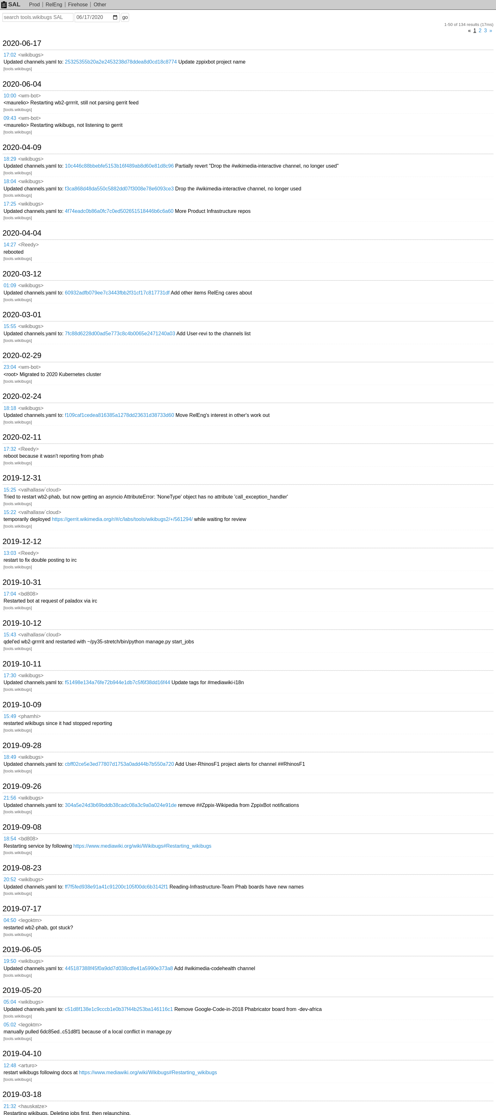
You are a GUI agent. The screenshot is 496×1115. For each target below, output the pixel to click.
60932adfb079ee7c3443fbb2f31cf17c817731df (117, 292)
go (125, 17)
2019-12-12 (22, 541)
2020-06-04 (22, 84)
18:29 (9, 159)
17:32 (9, 449)
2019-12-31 (22, 477)
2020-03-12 (22, 273)
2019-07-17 (22, 908)
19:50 (9, 961)
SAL (10, 4)
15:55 (9, 326)
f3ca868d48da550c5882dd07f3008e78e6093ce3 (119, 188)
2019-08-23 (22, 867)
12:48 (9, 1065)
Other (100, 4)
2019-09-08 (22, 827)
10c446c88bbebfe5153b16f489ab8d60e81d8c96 (119, 166)
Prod (34, 4)
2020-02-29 (22, 355)
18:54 (9, 838)
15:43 (9, 634)
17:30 (9, 675)
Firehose (78, 4)
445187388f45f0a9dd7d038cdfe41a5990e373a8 (119, 968)
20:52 (9, 879)
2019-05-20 (22, 990)
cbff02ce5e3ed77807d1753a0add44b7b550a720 (119, 764)
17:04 (9, 594)
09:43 (9, 118)
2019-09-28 (22, 745)
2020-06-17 (22, 43)
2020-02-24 (22, 396)
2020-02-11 (22, 437)
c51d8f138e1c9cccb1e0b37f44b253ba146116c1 (119, 1009)
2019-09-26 (22, 786)
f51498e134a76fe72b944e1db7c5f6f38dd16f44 (117, 682)
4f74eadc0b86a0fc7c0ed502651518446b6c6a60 (119, 211)
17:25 (9, 204)
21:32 (9, 1106)
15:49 (9, 716)
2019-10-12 (22, 623)
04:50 (9, 920)
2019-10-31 (22, 582)
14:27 (9, 244)
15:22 (9, 512)
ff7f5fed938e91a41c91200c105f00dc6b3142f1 (116, 886)
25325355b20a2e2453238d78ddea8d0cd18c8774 (121, 62)
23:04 (9, 367)
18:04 (9, 181)
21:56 (9, 798)
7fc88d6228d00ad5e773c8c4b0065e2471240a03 (120, 333)
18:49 (9, 757)
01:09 (9, 285)
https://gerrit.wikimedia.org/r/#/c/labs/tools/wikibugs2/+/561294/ (122, 519)
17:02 (9, 55)
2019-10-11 (22, 663)
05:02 (9, 1024)
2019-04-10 (22, 1053)
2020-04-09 (22, 147)
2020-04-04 (22, 233)
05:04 (9, 1002)
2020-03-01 (22, 314)
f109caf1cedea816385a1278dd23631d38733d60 (119, 415)
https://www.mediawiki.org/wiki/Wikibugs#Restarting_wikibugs (142, 846)
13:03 (9, 553)
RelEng (54, 4)
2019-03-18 (22, 1094)
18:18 (9, 408)
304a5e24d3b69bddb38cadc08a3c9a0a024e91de (121, 805)
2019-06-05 (22, 949)
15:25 (9, 489)
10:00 (9, 95)
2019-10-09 (22, 704)
